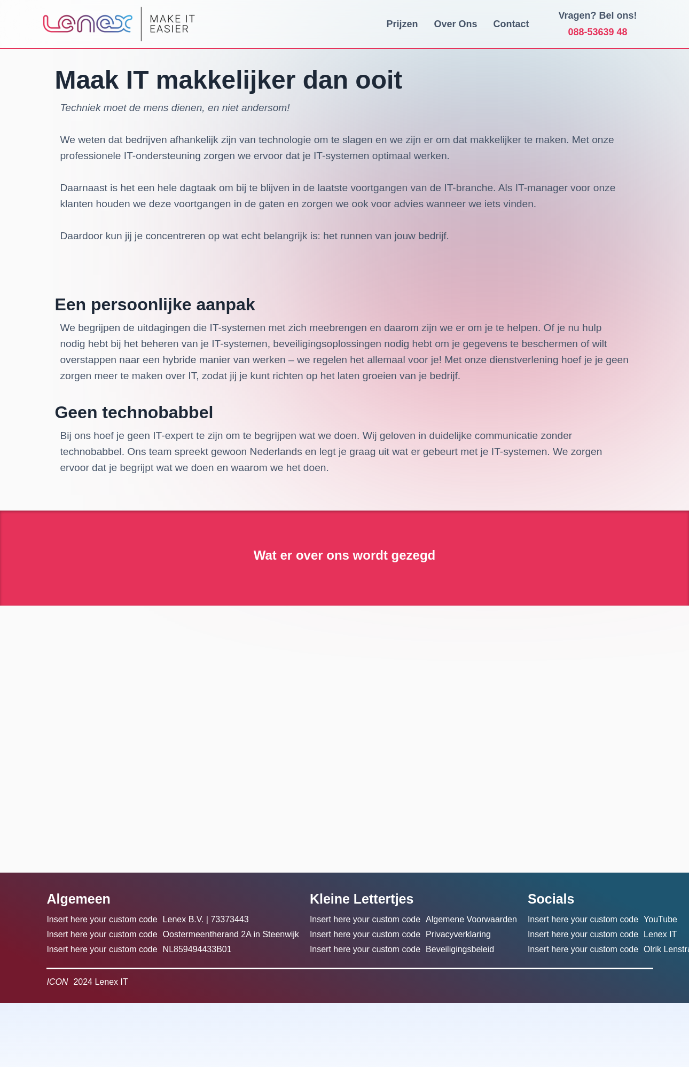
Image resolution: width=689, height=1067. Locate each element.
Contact (511, 24)
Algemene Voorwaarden (471, 919)
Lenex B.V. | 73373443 (206, 919)
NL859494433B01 (197, 949)
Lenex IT (660, 934)
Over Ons (455, 24)
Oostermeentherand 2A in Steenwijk (231, 934)
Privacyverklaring (458, 934)
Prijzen (402, 24)
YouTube (660, 919)
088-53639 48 (598, 32)
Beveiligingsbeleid (460, 949)
